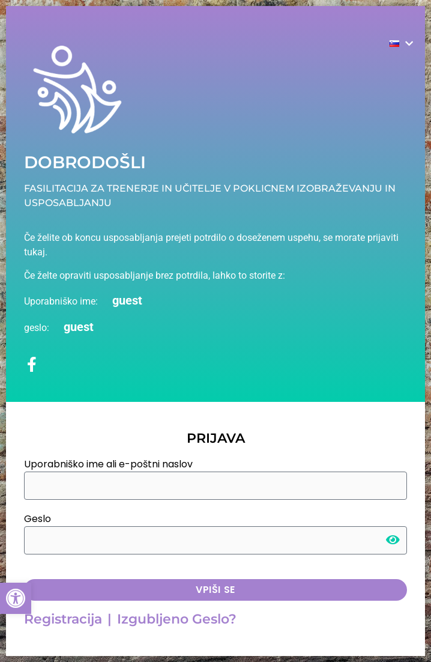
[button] (15, 598)
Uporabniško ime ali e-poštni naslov (108, 464)
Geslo (37, 519)
